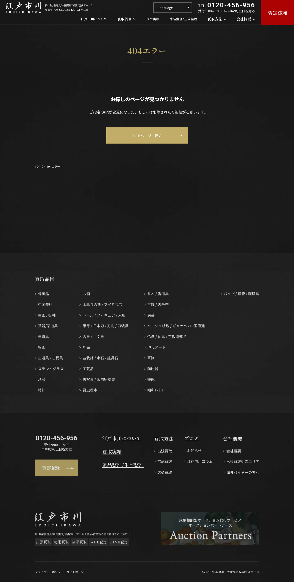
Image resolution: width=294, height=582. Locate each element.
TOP (37, 167)
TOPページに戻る (158, 136)
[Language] (172, 7)
